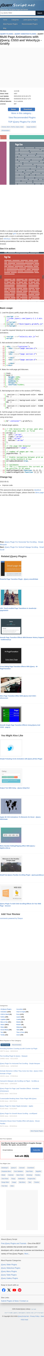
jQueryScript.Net (23, 1316)
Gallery (3, 1017)
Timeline (36, 1182)
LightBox (3, 1019)
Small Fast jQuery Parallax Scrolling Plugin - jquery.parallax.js (22, 875)
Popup (13, 1178)
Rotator (18, 1024)
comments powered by (11, 918)
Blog (4, 28)
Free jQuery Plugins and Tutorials (22, 4)
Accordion (19, 1009)
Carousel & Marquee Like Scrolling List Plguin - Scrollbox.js (19, 1081)
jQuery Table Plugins (9, 1275)
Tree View (4, 1186)
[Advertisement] (20, 68)
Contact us (24, 1301)
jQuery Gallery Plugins (9, 1278)
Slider (2, 1027)
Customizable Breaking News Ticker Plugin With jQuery (18, 1098)
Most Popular (5, 1045)
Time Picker (5, 1178)
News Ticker (20, 1175)
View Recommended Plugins (22, 117)
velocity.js (6, 239)
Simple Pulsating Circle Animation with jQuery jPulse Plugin (21, 759)
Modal (3, 1175)
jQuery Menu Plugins (9, 1271)
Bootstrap (29, 1175)
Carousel (21, 1168)
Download (28, 109)
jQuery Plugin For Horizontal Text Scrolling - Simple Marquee (20, 1063)
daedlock (37, 490)
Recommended (16, 1045)
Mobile (18, 1022)
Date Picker (29, 1171)
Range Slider (5, 1182)
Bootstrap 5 (5, 1168)
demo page (39, 492)
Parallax (37, 1175)
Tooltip (3, 1035)
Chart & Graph (20, 1012)
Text (2, 1032)
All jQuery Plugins (6, 1009)
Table (18, 1029)
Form (18, 1014)
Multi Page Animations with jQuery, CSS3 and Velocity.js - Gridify (21, 40)
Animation (4, 1012)
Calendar (10, 1175)
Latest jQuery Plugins (30, 20)
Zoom (18, 1035)
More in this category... (22, 113)
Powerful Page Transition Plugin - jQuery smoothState (19, 579)
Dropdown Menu (6, 1171)
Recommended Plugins (30, 24)
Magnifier (38, 1171)
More (26, 1254)
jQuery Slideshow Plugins (10, 1268)
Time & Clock (20, 1032)
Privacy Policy (34, 1316)
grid (14, 233)
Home (5, 20)
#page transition (31, 127)
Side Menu (22, 1182)
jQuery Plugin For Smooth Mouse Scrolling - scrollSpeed (18, 1113)
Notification (21, 1178)
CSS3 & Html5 (5, 1014)
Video (12, 1186)
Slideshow (19, 1027)
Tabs (29, 1182)
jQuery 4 (13, 1168)
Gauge (14, 1182)
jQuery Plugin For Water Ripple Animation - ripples (16, 1106)
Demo (13, 109)
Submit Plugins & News (10, 1301)
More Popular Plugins (37, 1131)
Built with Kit (22, 1156)
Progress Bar (31, 1178)
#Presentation (5, 130)
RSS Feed (24, 1319)
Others (3, 1024)
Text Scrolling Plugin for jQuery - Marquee (13, 1056)
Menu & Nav (4, 1022)
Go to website (18, 101)
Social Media (4, 1029)
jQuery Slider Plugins (9, 1265)
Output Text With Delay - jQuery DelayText (15, 788)
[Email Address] (15, 1149)
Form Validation (18, 1171)
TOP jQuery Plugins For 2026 (22, 122)
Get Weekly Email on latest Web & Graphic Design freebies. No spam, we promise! (21, 1144)
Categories (15, 20)
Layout (18, 1017)
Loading (18, 1019)
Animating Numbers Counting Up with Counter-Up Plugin (18, 1048)
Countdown (31, 1168)
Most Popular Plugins (10, 24)
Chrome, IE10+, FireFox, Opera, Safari (12, 127)
